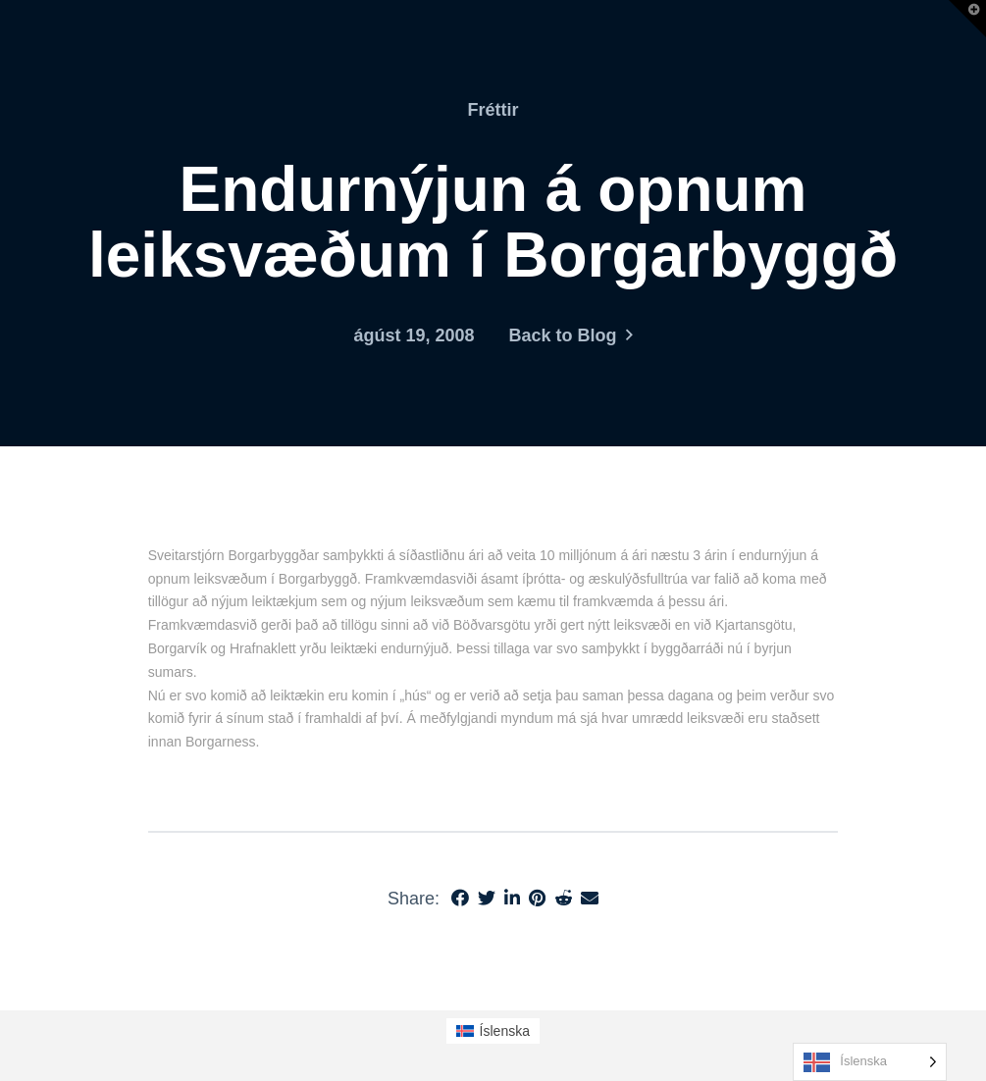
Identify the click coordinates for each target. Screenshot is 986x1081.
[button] (967, 18)
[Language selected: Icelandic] (870, 1062)
